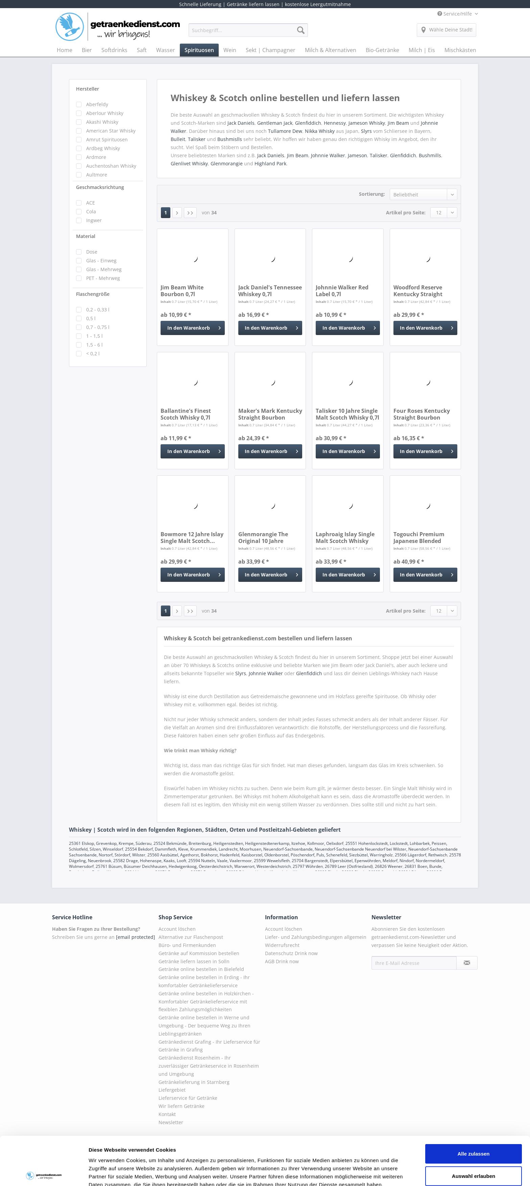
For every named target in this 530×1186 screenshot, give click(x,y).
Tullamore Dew (285, 131)
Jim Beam (399, 123)
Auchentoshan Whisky (111, 166)
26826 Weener (389, 866)
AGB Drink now (282, 961)
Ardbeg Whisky (103, 148)
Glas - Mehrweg (104, 269)
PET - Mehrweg (103, 278)
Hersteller (87, 89)
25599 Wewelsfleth (272, 860)
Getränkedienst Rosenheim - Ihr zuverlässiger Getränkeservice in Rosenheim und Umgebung (209, 1065)
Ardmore (96, 157)
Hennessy (335, 123)
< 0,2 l (93, 353)
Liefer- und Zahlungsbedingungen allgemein (315, 937)
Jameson (357, 155)
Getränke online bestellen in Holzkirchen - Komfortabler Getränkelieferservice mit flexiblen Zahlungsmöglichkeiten (206, 1001)
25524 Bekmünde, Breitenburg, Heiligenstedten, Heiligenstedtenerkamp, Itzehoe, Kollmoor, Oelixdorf (248, 843)
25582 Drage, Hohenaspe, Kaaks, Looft (149, 860)
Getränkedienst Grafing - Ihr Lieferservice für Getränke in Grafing (209, 1046)
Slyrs (366, 131)
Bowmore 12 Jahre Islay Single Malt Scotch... (192, 537)
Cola (91, 211)
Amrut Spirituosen (107, 139)
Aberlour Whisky (104, 113)
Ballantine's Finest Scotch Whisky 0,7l (186, 414)
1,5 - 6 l (94, 344)
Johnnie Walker (328, 155)
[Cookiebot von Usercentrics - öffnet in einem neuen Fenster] (43, 1173)
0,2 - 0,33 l (98, 309)
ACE (90, 202)
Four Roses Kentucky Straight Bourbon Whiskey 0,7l (421, 414)
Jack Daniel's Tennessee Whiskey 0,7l (270, 291)
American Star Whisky (111, 130)
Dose (91, 251)
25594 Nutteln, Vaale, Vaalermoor (220, 860)
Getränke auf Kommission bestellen (199, 953)
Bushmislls (230, 139)
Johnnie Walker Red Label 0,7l (342, 291)
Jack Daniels (241, 123)
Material (85, 236)
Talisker (197, 139)
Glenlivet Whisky (189, 163)
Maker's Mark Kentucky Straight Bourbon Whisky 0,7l (270, 414)
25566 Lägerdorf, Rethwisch (421, 855)
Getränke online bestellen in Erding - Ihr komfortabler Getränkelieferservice (204, 981)
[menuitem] (248, 33)
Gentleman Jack (274, 123)
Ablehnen (473, 1148)
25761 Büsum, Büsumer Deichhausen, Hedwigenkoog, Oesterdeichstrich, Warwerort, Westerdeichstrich (193, 866)
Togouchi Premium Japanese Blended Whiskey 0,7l (418, 537)
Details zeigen (359, 1173)
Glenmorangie (227, 163)
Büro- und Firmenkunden (187, 945)
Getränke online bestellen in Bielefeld (201, 969)
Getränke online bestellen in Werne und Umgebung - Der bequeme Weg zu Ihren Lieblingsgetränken (204, 1025)
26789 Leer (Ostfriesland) (349, 866)
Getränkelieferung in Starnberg (194, 1082)
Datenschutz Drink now (291, 953)
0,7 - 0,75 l (98, 327)
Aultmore (96, 174)
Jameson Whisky (366, 123)
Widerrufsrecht (282, 945)
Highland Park (270, 163)
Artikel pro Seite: (406, 212)
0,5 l (91, 318)
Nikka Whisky (320, 131)
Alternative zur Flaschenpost (191, 937)
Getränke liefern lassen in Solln (194, 961)
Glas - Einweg (101, 260)
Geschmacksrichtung (100, 187)
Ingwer (94, 220)
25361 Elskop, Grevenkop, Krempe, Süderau (110, 843)
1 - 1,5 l (94, 336)
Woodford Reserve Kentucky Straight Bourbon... (417, 291)
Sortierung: (372, 194)
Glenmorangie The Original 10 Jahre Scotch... (263, 537)
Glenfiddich (308, 123)
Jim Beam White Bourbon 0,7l (182, 291)
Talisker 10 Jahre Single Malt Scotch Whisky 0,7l (347, 414)
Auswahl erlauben (473, 1126)
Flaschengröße (93, 294)
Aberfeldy (97, 104)
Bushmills (430, 155)
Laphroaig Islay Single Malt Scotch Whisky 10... (345, 537)
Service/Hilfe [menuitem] (455, 13)
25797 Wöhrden (308, 866)
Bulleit (178, 139)
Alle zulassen (473, 1103)
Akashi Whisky (102, 122)
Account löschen (177, 929)
